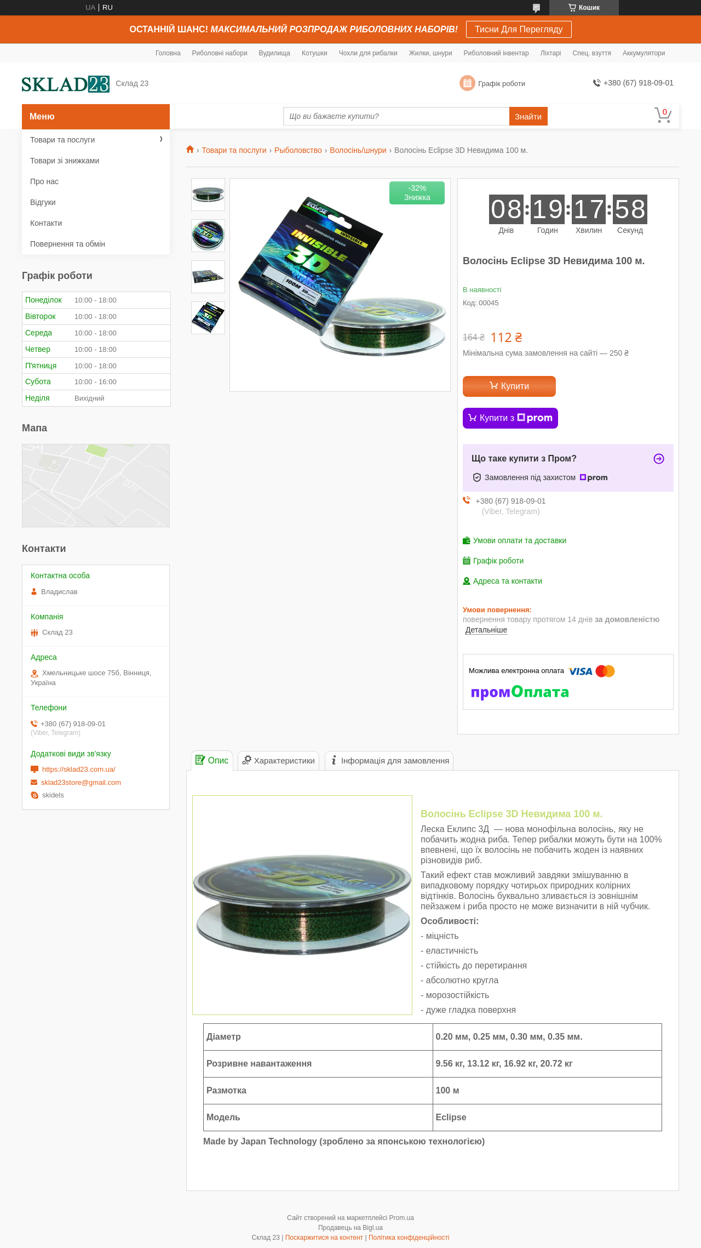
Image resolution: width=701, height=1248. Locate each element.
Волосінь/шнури (358, 150)
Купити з (516, 418)
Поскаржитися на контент (324, 1237)
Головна (168, 53)
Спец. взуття (591, 53)
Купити (515, 386)
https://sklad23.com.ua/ (79, 769)
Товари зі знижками (64, 160)
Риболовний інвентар (496, 53)
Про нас (44, 181)
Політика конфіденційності (409, 1237)
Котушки (314, 53)
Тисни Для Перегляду (519, 29)
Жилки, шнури (430, 53)
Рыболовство (298, 150)
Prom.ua (401, 1218)
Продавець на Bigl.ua (350, 1228)
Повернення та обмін (67, 244)
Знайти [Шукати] (528, 116)
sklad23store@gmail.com (81, 782)
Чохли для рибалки (368, 53)
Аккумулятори (644, 53)
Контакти (46, 223)
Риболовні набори (220, 53)
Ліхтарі (551, 53)
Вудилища (274, 53)
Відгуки (43, 202)
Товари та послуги (234, 150)
